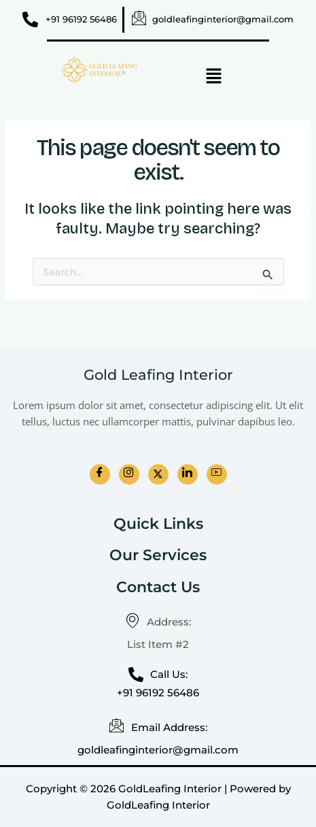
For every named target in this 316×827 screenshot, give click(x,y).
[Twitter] (158, 474)
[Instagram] (129, 474)
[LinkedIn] (187, 474)
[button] (214, 77)
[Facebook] (100, 474)
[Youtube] (217, 474)
